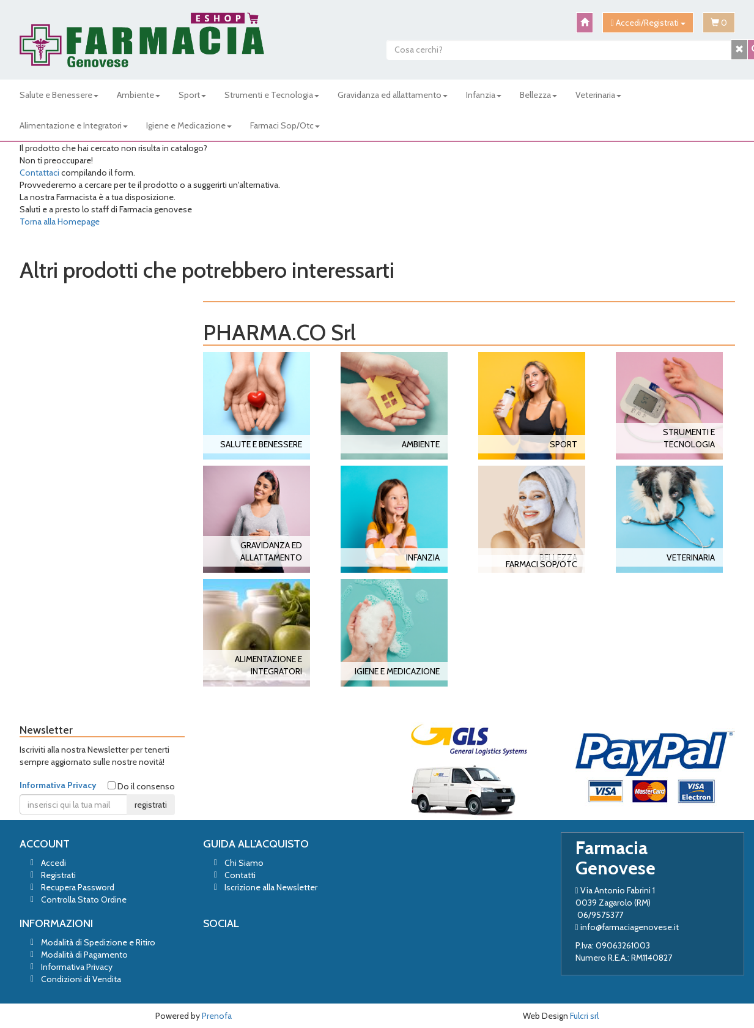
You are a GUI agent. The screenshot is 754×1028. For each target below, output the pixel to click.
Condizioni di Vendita (81, 979)
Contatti (240, 875)
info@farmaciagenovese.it (629, 927)
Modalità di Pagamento (84, 954)
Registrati (58, 875)
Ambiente (138, 94)
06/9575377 (600, 914)
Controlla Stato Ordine (84, 899)
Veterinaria (598, 94)
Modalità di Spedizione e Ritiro (98, 942)
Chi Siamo (244, 862)
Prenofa (217, 1015)
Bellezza (538, 94)
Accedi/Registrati (647, 22)
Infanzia (483, 94)
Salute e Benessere (59, 94)
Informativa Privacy (58, 785)
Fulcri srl (584, 1015)
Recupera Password (77, 887)
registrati (151, 804)
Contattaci (39, 172)
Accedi (53, 862)
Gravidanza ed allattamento (393, 94)
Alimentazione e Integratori (74, 125)
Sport (192, 94)
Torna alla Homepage (60, 221)
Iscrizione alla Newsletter (270, 887)
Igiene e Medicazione (189, 125)
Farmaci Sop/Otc (285, 125)
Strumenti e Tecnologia (271, 94)
